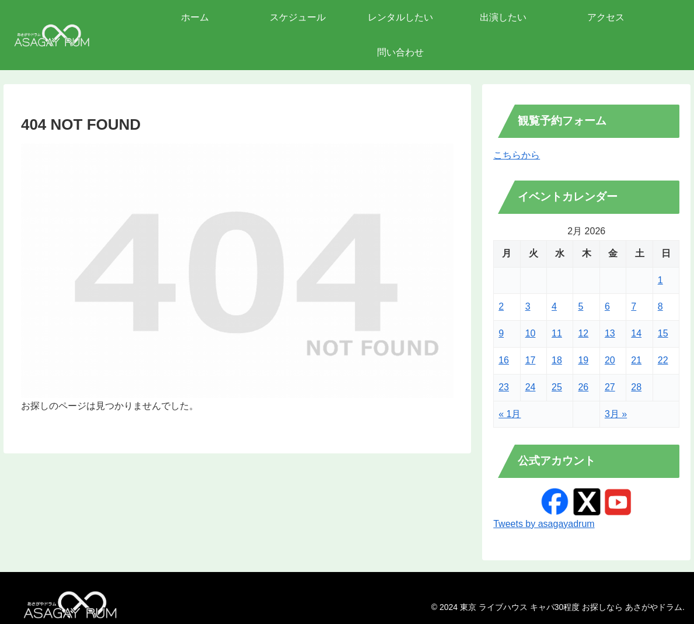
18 (557, 360)
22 (663, 360)
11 (557, 333)
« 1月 (509, 414)
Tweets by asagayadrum (543, 524)
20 (610, 360)
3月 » (616, 414)
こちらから (516, 155)
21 (636, 360)
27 (610, 387)
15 (663, 333)
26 (583, 387)
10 (530, 333)
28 (636, 387)
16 (503, 360)
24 (530, 387)
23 (503, 387)
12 (583, 333)
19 (583, 360)
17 (530, 360)
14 (636, 333)
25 (557, 387)
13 (610, 333)
